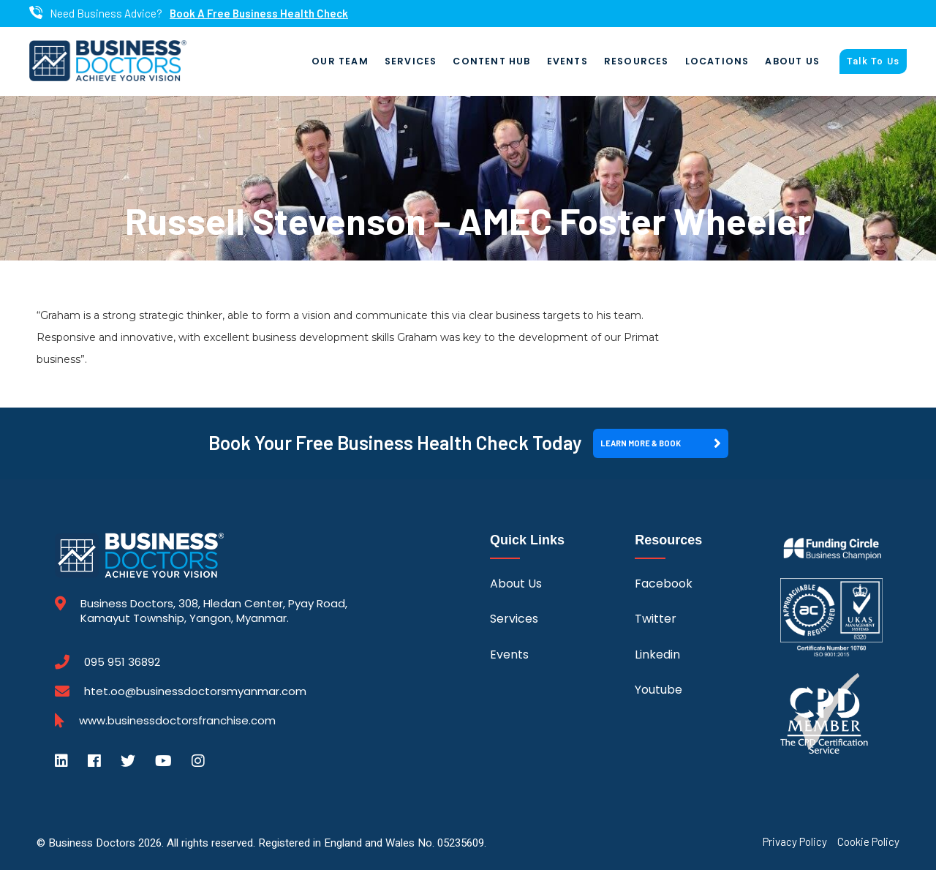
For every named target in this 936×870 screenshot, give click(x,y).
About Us (792, 61)
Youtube (658, 689)
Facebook (663, 583)
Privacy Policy (795, 842)
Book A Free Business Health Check (259, 13)
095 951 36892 (122, 662)
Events (567, 61)
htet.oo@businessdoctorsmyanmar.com (195, 691)
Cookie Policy (868, 842)
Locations (717, 61)
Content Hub (491, 61)
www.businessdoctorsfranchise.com (177, 720)
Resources (636, 61)
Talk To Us (873, 61)
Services (411, 61)
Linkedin (657, 654)
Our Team (340, 61)
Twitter (655, 618)
